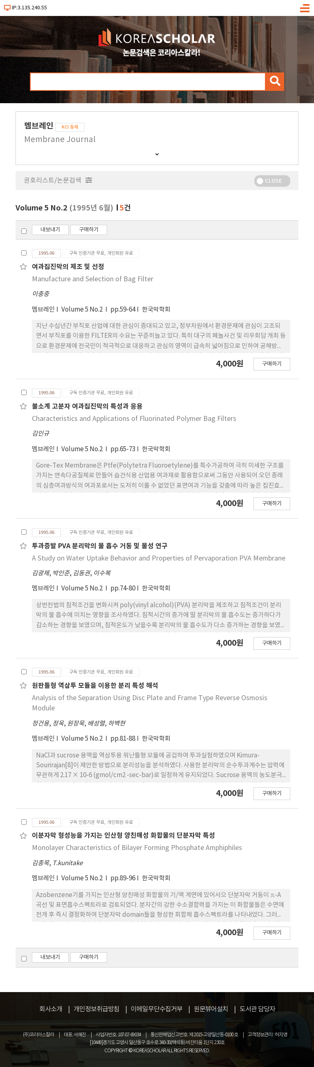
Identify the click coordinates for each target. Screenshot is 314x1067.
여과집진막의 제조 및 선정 (68, 267)
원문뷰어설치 (211, 1009)
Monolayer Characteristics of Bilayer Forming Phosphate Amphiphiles (137, 848)
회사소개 (50, 1009)
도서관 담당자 (257, 1009)
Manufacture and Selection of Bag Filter (92, 279)
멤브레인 (43, 309)
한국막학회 (156, 309)
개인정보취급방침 (96, 1009)
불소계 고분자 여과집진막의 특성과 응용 (87, 406)
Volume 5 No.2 (82, 309)
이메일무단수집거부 (156, 1009)
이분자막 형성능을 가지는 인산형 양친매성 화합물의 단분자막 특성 (123, 836)
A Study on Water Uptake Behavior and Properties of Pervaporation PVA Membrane (158, 558)
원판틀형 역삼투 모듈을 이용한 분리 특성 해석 (95, 686)
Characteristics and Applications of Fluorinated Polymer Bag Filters (134, 419)
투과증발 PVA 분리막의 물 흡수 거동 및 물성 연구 (100, 546)
